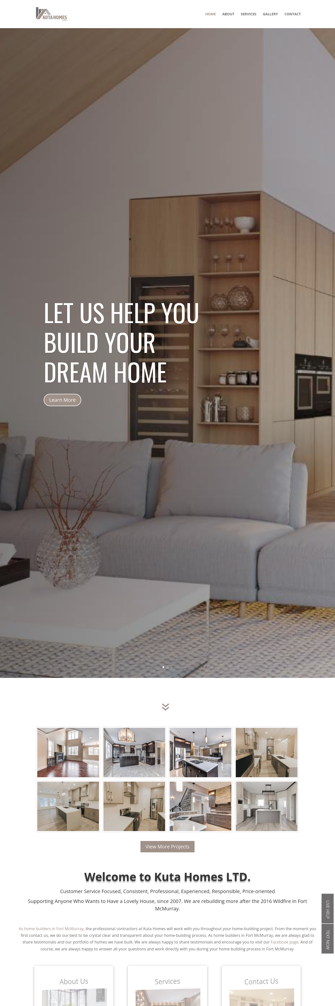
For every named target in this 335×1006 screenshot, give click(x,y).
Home (210, 14)
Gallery (270, 14)
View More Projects (167, 846)
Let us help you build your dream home (121, 359)
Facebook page (284, 942)
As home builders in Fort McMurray (51, 928)
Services (248, 14)
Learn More (62, 417)
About (228, 14)
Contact (292, 14)
